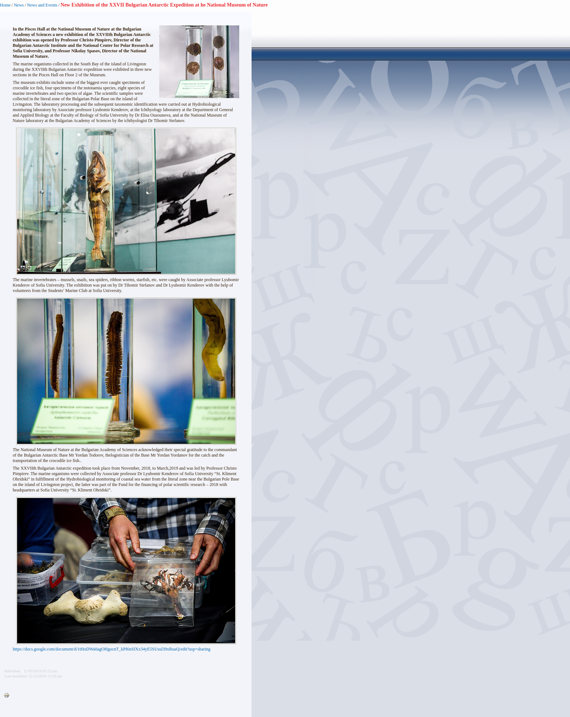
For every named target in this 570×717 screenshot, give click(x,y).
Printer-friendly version (8, 695)
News (19, 5)
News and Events (42, 5)
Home (5, 5)
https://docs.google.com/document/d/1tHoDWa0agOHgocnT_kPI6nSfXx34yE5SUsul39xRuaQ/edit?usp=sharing (111, 649)
